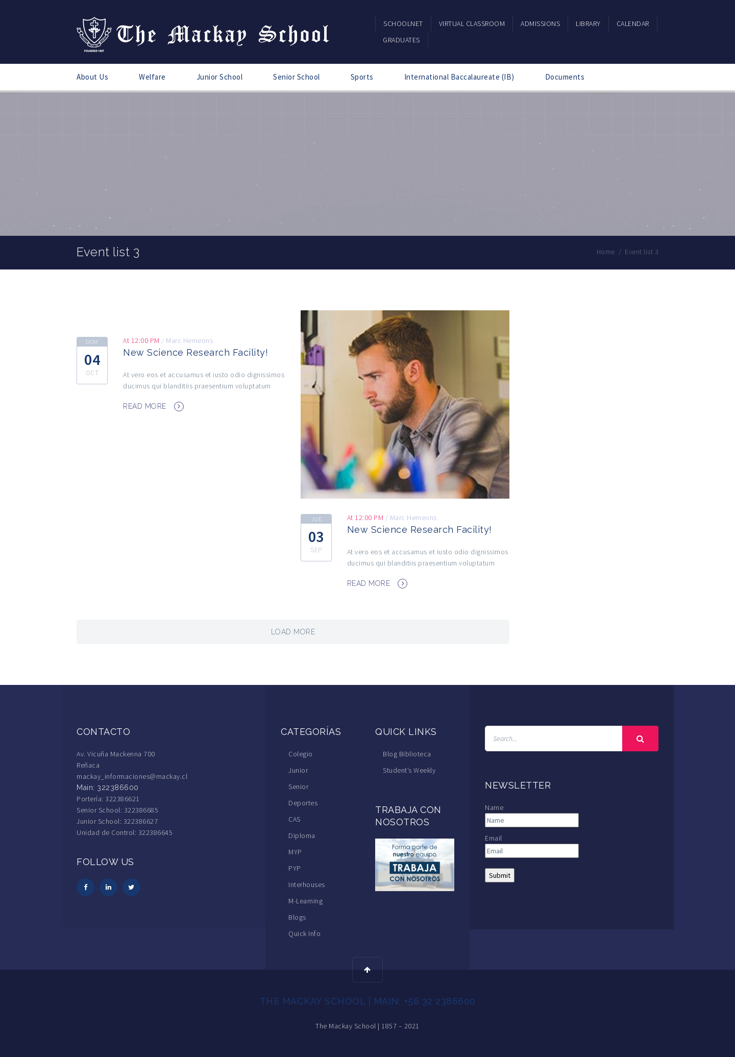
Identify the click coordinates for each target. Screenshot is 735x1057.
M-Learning (305, 900)
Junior (298, 770)
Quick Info (304, 933)
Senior (298, 786)
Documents (565, 77)
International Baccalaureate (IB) (459, 77)
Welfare (152, 77)
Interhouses (306, 884)
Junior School (220, 77)
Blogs (297, 917)
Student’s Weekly (409, 770)
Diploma (301, 835)
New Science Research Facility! (195, 352)
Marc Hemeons (189, 340)
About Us (92, 77)
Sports (362, 77)
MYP (295, 851)
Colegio (300, 753)
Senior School (296, 77)
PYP (294, 868)
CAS (294, 819)
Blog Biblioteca (407, 753)
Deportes (302, 802)
